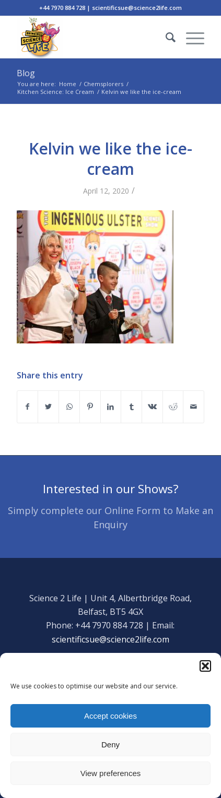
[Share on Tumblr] (131, 406)
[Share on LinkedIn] (111, 406)
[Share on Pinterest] (90, 406)
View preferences (110, 773)
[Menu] (190, 37)
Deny (110, 744)
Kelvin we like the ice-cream (110, 159)
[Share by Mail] (193, 406)
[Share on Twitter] (48, 406)
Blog (26, 73)
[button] (205, 666)
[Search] (165, 37)
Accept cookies (110, 715)
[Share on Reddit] (173, 406)
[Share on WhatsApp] (69, 406)
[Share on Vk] (152, 406)
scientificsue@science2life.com (110, 639)
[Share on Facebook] (27, 406)
